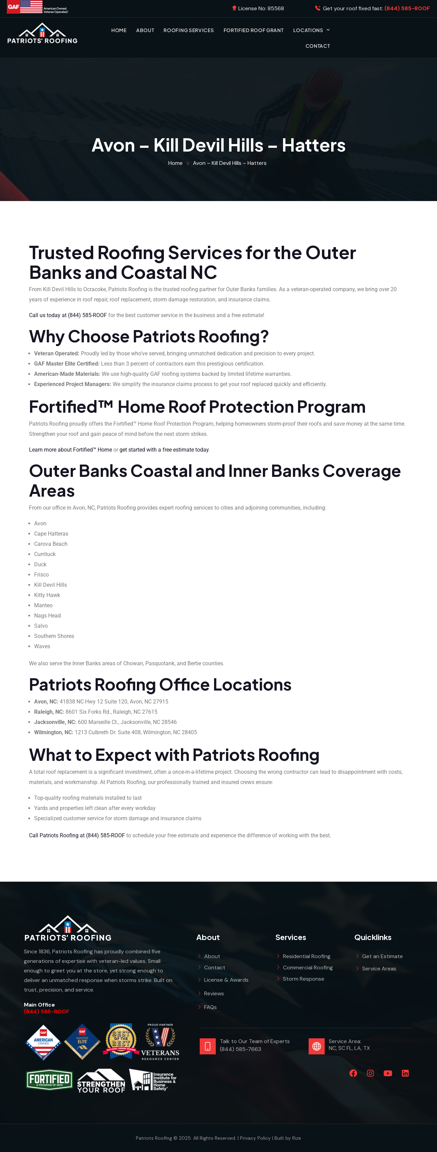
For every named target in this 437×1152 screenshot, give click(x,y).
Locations (311, 30)
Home (119, 30)
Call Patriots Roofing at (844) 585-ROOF (77, 835)
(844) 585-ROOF (46, 1011)
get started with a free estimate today (164, 449)
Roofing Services (189, 30)
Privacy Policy (255, 1138)
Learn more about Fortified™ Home (70, 449)
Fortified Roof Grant (254, 30)
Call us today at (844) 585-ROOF (68, 315)
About (145, 30)
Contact (318, 46)
